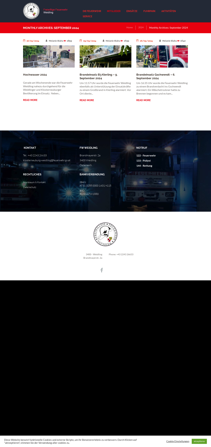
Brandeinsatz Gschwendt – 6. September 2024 (157, 79)
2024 (141, 27)
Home (129, 27)
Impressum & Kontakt (35, 182)
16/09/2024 (32, 40)
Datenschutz (30, 187)
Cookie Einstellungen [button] (177, 441)
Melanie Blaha (56, 40)
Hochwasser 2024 (35, 74)
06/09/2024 (145, 40)
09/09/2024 (88, 40)
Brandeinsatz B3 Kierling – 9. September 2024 (100, 79)
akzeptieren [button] (199, 441)
